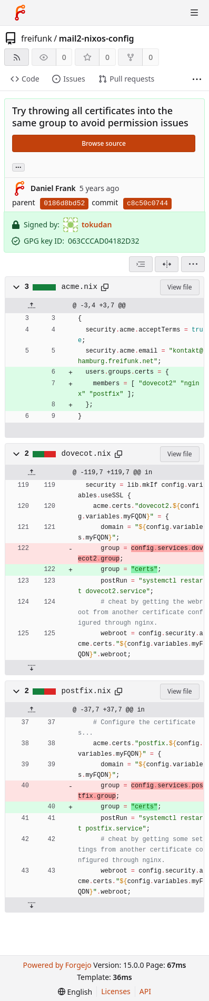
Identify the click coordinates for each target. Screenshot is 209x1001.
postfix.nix (86, 691)
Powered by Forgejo (57, 965)
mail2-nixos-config (96, 38)
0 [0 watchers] (64, 57)
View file (179, 287)
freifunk (36, 38)
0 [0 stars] (107, 57)
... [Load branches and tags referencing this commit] (18, 166)
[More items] (197, 79)
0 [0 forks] (150, 57)
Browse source (104, 143)
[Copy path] (104, 287)
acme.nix (79, 287)
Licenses (116, 991)
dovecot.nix (86, 453)
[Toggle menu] (194, 12)
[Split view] (166, 264)
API (145, 991)
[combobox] (141, 264)
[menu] (193, 264)
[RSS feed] (16, 57)
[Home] (20, 12)
